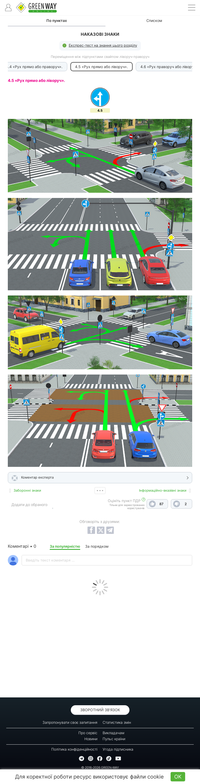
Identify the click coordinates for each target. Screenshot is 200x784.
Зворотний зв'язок (100, 710)
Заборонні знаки (27, 490)
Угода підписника (118, 749)
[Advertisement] (100, 645)
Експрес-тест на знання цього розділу (103, 45)
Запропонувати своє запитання (69, 722)
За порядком (97, 546)
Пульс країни (114, 739)
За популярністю (65, 546)
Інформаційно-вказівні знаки (162, 490)
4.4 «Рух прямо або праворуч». (33, 66)
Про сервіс (87, 733)
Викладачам (113, 733)
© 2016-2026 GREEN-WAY (100, 767)
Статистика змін (117, 722)
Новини (90, 739)
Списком (154, 20)
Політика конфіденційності (74, 749)
